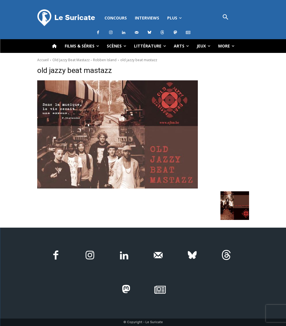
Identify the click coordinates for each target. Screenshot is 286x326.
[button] (225, 17)
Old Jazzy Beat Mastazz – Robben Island (84, 59)
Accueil (43, 59)
